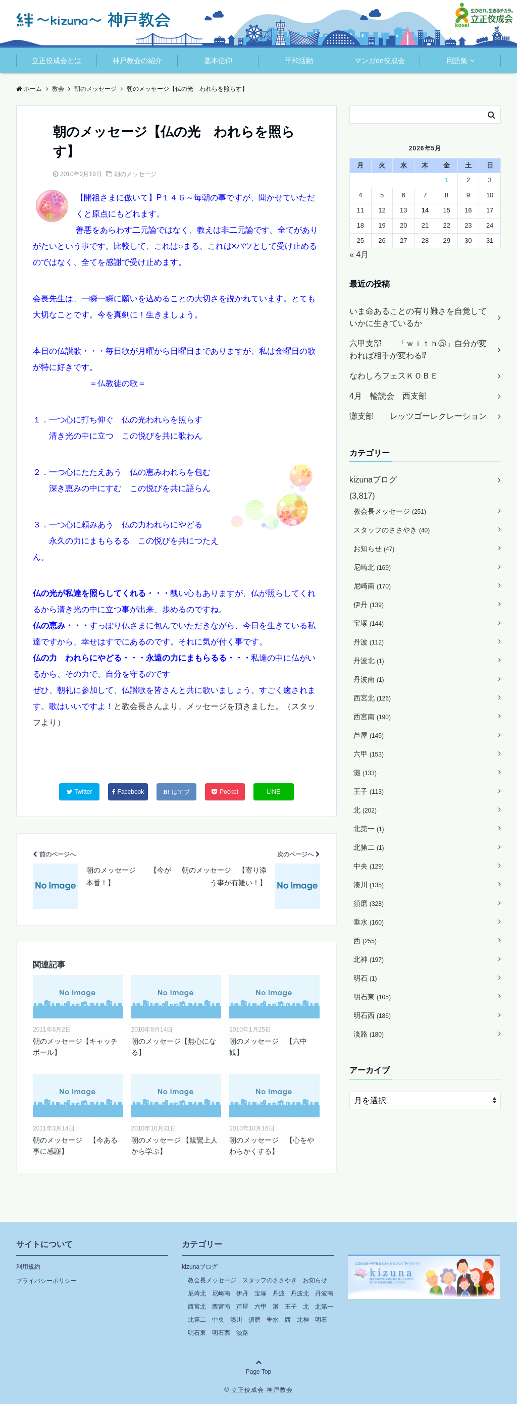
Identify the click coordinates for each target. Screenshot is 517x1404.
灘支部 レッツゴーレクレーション (418, 416)
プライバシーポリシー (46, 1280)
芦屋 (368, 735)
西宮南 (372, 717)
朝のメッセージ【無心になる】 (173, 1046)
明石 (365, 978)
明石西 (372, 1015)
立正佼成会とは (56, 61)
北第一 (368, 829)
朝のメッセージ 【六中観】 (268, 1046)
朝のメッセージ (135, 174)
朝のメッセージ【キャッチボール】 (75, 1046)
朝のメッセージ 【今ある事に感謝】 (75, 1145)
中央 (368, 866)
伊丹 (368, 605)
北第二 (368, 847)
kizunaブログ (373, 479)
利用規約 (28, 1266)
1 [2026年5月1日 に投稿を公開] (446, 180)
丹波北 (368, 661)
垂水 (368, 922)
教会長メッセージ (389, 511)
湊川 (368, 885)
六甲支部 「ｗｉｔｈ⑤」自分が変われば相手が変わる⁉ (418, 349)
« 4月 (359, 254)
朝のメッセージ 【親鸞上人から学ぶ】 (174, 1145)
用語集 (457, 61)
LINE (273, 791)
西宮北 (372, 698)
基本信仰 (218, 61)
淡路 (368, 1034)
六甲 (368, 754)
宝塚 (368, 623)
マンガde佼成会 (379, 61)
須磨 (368, 903)
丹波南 (368, 679)
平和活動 (299, 61)
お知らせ (373, 549)
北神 (368, 959)
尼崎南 (372, 586)
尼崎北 (372, 567)
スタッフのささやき (391, 530)
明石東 (372, 997)
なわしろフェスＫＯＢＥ (393, 375)
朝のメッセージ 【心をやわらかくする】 (271, 1145)
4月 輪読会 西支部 (388, 396)
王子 (368, 791)
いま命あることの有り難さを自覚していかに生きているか (418, 317)
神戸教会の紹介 (137, 61)
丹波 (368, 642)
